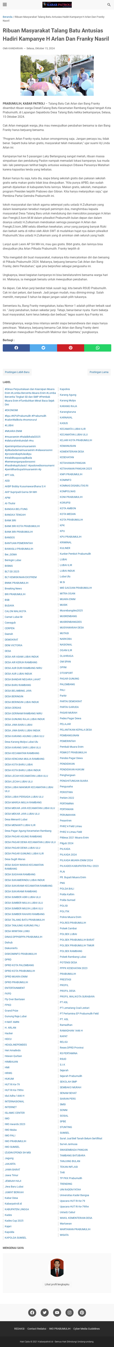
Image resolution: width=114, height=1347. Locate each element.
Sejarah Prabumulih (71, 1076)
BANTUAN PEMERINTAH (19, 543)
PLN (62, 871)
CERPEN (9, 628)
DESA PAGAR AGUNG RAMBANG (23, 836)
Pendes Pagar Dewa (71, 758)
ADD (7, 480)
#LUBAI (9, 425)
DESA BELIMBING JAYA (18, 690)
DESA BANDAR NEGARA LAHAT (23, 679)
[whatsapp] (97, 348)
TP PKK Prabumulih (71, 1178)
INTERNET (11, 1107)
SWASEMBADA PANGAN (74, 1149)
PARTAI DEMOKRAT (71, 701)
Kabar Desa (11, 1197)
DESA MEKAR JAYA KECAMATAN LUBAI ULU (30, 808)
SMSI (63, 1104)
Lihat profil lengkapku (57, 1284)
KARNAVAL (66, 417)
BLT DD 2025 (12, 571)
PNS (62, 883)
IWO (7, 1118)
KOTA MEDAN (68, 514)
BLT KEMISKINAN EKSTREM (21, 577)
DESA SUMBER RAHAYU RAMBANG (25, 914)
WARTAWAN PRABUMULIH (75, 1229)
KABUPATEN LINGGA (17, 1209)
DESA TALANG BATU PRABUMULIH (25, 919)
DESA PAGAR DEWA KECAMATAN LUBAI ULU (30, 842)
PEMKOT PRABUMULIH (73, 752)
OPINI (63, 667)
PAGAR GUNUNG (69, 678)
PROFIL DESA (67, 990)
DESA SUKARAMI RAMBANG (21, 891)
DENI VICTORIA (13, 645)
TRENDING (66, 1183)
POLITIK (64, 911)
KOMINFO (65, 479)
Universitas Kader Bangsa (74, 1195)
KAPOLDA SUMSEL (16, 1237)
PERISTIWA (66, 792)
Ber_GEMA (11, 554)
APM (7, 497)
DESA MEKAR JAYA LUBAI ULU (22, 813)
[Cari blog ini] (109, 5)
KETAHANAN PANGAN (72, 462)
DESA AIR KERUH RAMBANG (21, 662)
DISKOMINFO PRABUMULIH (21, 953)
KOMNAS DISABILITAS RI (74, 485)
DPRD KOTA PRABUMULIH (20, 970)
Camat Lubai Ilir (14, 616)
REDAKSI (19, 1328)
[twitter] (43, 348)
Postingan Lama (99, 372)
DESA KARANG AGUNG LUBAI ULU (24, 736)
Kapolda (9, 1232)
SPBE (63, 1121)
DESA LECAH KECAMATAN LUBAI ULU (26, 775)
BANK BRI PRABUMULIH (19, 531)
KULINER (65, 548)
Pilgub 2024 (66, 843)
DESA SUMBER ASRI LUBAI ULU (23, 897)
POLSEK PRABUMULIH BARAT (77, 939)
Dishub (9, 942)
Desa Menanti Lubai (16, 819)
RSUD (63, 1058)
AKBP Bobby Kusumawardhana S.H (25, 486)
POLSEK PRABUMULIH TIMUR (77, 945)
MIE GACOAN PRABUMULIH (76, 587)
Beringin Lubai (13, 560)
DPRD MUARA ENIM (16, 976)
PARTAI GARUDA (69, 707)
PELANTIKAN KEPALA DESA (76, 729)
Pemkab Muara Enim (71, 746)
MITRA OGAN (67, 593)
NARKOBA (66, 638)
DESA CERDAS (13, 707)
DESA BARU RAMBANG (18, 685)
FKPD (8, 993)
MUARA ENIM (67, 599)
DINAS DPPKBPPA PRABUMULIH (23, 936)
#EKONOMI (11, 410)
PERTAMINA (67, 803)
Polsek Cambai (68, 928)
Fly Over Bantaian (15, 999)
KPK (62, 525)
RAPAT (64, 1036)
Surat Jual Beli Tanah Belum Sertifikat (81, 1138)
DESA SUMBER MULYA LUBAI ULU (24, 908)
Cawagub (10, 622)
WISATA (64, 1234)
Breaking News (13, 588)
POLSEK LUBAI (68, 934)
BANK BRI (10, 520)
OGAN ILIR (66, 650)
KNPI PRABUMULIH (71, 474)
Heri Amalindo (13, 1050)
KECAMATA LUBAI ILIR (73, 428)
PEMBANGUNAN (69, 735)
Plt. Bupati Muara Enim (73, 877)
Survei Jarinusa (68, 1144)
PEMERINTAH (68, 741)
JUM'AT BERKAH (14, 1192)
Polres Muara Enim (70, 917)
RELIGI (64, 1041)
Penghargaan (67, 775)
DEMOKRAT (11, 639)
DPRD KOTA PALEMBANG (19, 965)
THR (62, 1172)
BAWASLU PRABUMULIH (19, 548)
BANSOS (10, 537)
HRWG (8, 1073)
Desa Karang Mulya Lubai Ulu (21, 741)
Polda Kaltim (67, 894)
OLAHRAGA (66, 655)
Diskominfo (11, 948)
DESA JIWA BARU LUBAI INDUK (22, 730)
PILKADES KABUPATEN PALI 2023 (79, 865)
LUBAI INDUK (67, 570)
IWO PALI (10, 1135)
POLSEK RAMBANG (71, 951)
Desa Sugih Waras (15, 859)
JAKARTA (10, 1163)
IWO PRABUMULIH (15, 1141)
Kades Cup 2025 (14, 1220)
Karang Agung (68, 394)
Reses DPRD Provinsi (71, 1047)
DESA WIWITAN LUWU (17, 931)
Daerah (9, 633)
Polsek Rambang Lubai (73, 956)
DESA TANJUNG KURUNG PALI (22, 925)
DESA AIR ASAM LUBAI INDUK (22, 656)
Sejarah (64, 1070)
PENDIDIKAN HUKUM (72, 769)
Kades (8, 1215)
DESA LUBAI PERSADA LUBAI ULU (24, 796)
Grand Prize (11, 1010)
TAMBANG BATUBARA (72, 1155)
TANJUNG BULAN (70, 1161)
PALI (62, 690)
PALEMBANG (67, 684)
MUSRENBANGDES (71, 621)
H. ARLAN (10, 1027)
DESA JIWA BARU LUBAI (18, 724)
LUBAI (63, 559)
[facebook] (16, 348)
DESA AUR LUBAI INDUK (18, 673)
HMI (7, 1067)
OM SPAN (65, 661)
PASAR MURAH (68, 712)
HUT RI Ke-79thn (14, 1090)
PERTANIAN (66, 809)
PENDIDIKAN (67, 763)
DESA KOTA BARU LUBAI (19, 764)
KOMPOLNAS (67, 491)
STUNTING (66, 1127)
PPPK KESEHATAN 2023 (73, 968)
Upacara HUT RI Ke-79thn (74, 1206)
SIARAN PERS (68, 1098)
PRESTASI (65, 979)
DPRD (8, 959)
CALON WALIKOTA (15, 611)
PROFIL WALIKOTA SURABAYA (77, 996)
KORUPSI (65, 502)
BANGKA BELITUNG (16, 509)
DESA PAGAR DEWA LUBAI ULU (22, 847)
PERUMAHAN (67, 814)
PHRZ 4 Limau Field (71, 831)
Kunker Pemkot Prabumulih (75, 553)
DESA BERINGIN (14, 696)
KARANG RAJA (68, 406)
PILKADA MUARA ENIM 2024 (76, 860)
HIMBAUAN (11, 1061)
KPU (62, 531)
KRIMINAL (66, 542)
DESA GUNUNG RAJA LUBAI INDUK (25, 719)
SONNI (64, 1110)
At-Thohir (10, 503)
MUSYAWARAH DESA (72, 627)
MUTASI (64, 633)
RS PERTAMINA (68, 1053)
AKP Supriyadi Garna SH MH (21, 492)
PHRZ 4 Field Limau (71, 826)
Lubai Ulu (65, 576)
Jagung (9, 1158)
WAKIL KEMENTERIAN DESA (76, 1217)
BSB (7, 599)
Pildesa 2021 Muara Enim (74, 837)
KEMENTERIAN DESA (72, 451)
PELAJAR (65, 724)
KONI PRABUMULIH (71, 497)
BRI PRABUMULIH (15, 594)
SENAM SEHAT (68, 1093)
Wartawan (66, 1223)
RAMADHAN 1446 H (71, 1030)
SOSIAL (64, 1115)
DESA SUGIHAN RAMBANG (20, 874)
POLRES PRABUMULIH (73, 922)
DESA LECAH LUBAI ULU (19, 781)
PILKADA (65, 848)
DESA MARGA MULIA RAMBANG (23, 802)
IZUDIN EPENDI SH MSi (18, 1152)
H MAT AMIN (12, 1022)
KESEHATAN (67, 457)
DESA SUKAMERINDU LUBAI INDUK (25, 880)
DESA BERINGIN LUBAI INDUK (22, 702)
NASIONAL (66, 644)
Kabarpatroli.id (13, 1203)
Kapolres (65, 389)
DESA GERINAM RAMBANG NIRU (23, 713)
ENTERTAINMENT (15, 987)
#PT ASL (10, 475)
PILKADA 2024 (68, 854)
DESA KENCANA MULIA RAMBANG (24, 758)
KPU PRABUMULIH (70, 536)
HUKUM (9, 1078)
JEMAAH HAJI (13, 1180)
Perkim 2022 (67, 797)
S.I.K (62, 1064)
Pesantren (66, 820)
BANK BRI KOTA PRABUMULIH (22, 526)
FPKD (8, 1004)
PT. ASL (64, 1019)
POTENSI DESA (68, 962)
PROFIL (64, 985)
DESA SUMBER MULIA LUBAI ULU (24, 902)
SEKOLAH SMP (68, 1081)
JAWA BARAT (12, 1169)
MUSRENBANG (68, 616)
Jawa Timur (11, 1175)
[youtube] (57, 1313)
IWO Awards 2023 (15, 1124)
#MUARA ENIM (13, 431)
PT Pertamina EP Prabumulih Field (79, 1013)
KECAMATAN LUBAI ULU (74, 434)
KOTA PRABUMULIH (71, 519)
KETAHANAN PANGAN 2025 (76, 468)
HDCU (8, 1039)
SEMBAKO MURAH (70, 1087)
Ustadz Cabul (67, 1212)
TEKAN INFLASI (69, 1166)
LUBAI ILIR (66, 565)
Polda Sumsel (67, 900)
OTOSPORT (66, 672)
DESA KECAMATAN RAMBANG (22, 753)
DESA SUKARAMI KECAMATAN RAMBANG (29, 885)
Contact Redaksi (36, 1328)
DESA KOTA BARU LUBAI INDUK (23, 770)
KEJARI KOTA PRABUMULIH (76, 440)
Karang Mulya (68, 400)
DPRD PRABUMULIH (16, 982)
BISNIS (9, 565)
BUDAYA (9, 605)
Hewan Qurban (13, 1056)
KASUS (64, 423)
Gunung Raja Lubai (16, 1016)
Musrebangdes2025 (71, 610)
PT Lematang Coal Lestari (74, 1007)
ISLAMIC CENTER (15, 1112)
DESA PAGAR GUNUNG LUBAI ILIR (24, 853)
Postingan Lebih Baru (17, 372)
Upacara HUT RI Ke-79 (72, 1200)
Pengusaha (66, 786)
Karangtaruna (68, 411)
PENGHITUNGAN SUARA (74, 780)
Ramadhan (66, 1024)
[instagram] (70, 1313)
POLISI (64, 905)
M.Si (62, 582)
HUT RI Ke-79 (12, 1084)
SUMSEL (65, 1132)
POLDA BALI (67, 888)
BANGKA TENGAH (15, 514)
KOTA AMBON (68, 508)
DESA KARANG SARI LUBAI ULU (23, 747)
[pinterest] (70, 348)
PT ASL (64, 1002)
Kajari (8, 1226)
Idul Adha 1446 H (14, 1095)
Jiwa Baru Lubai (14, 1186)
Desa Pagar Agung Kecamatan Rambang (28, 830)
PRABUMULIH (68, 973)
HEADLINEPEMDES (16, 1044)
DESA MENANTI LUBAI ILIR (20, 825)
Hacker (9, 1033)
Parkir (63, 695)
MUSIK (64, 604)
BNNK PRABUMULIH (16, 582)
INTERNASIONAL (14, 1101)
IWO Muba (11, 1129)
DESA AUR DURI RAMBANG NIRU (23, 668)
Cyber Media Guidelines (86, 1328)
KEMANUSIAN (68, 445)
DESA (8, 651)
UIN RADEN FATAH (70, 1189)
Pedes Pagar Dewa (70, 718)
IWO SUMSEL (12, 1146)
